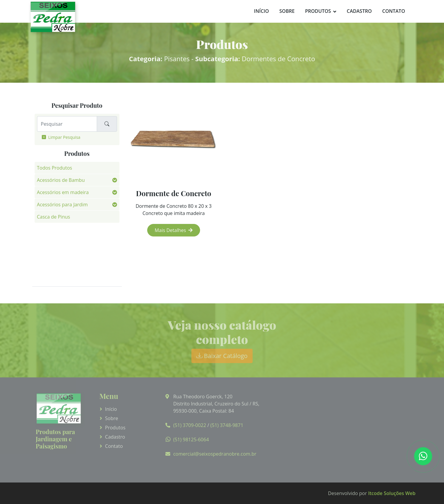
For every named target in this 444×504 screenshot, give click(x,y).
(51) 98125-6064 (191, 439)
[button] (114, 180)
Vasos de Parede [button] (55, 278)
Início (261, 11)
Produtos (318, 11)
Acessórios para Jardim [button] (62, 204)
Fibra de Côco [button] (52, 229)
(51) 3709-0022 (189, 425)
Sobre (287, 11)
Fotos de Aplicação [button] (58, 241)
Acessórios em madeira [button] (63, 192)
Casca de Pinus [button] (53, 216)
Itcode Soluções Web (392, 493)
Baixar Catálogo (222, 356)
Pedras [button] (44, 253)
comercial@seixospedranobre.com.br (214, 454)
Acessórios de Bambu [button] (61, 180)
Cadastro (359, 11)
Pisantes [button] (46, 265)
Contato (393, 11)
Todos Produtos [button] (54, 168)
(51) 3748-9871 (227, 425)
